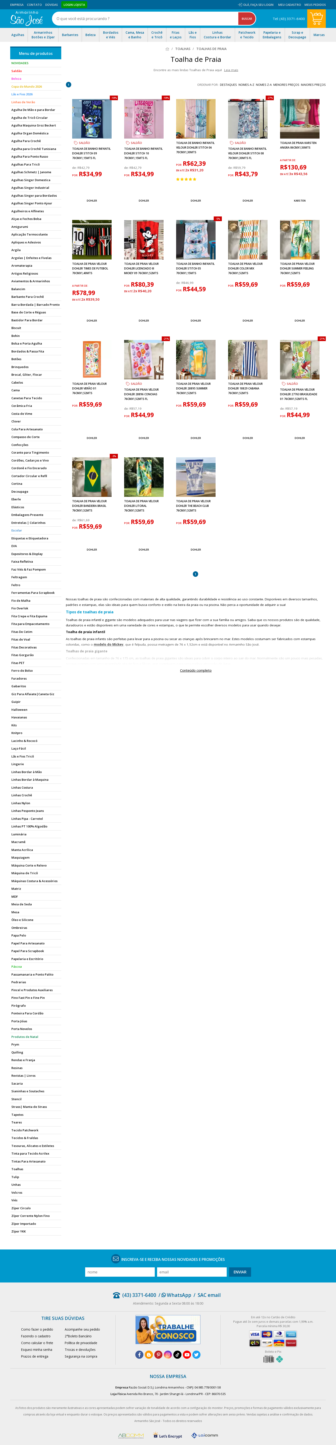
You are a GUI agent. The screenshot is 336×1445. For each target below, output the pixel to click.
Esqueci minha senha (36, 1349)
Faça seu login (262, 5)
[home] (26, 18)
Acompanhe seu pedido (82, 1329)
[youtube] (187, 1355)
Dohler (92, 200)
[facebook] (139, 1355)
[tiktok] (177, 1355)
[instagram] (168, 1355)
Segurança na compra (81, 1356)
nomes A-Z (246, 85)
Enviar (240, 1272)
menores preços (286, 85)
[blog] (149, 1355)
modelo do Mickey (108, 644)
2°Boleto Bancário (78, 1336)
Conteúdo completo (196, 670)
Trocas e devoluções (80, 1349)
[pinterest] (158, 1355)
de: (75, 168)
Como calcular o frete (37, 1343)
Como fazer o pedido (37, 1329)
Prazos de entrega (34, 1356)
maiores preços (313, 85)
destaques (228, 85)
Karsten (300, 200)
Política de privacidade (81, 1343)
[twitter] (196, 1355)
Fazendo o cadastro (36, 1336)
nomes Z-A (264, 85)
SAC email (209, 1295)
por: (75, 175)
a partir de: (288, 160)
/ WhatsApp (174, 1295)
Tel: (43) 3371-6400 (289, 18)
